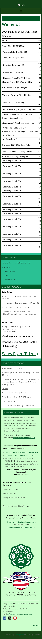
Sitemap (36, 625)
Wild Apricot (19, 635)
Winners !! (12, 24)
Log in (23, 5)
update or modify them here (24, 438)
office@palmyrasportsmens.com (19, 614)
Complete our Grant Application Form (21, 522)
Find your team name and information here (21, 452)
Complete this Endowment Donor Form (20, 455)
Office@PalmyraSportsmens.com (21, 527)
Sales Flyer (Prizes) (20, 353)
